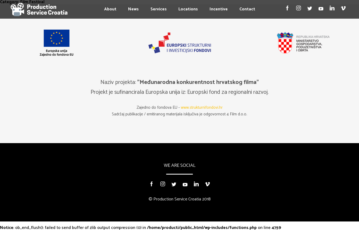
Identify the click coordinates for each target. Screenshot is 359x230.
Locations (188, 9)
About (110, 9)
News (133, 9)
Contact (247, 9)
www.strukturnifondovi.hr (202, 107)
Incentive (219, 9)
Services (158, 9)
